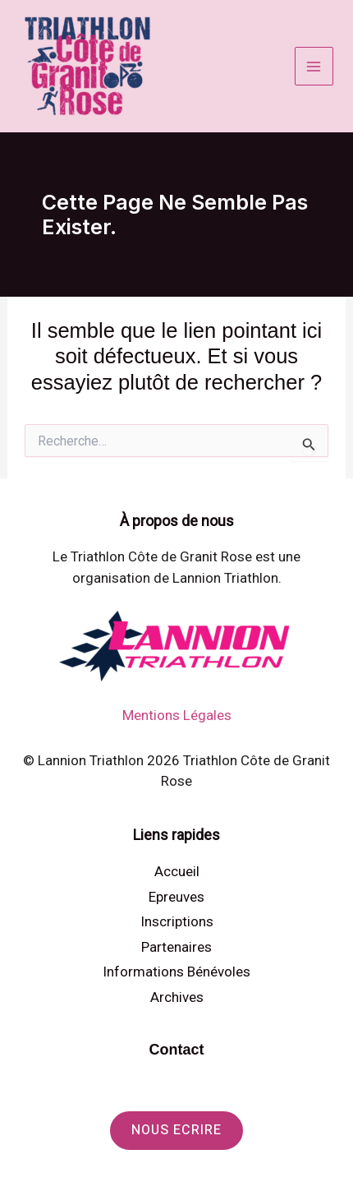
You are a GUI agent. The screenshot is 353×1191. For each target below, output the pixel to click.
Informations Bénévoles (176, 971)
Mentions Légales (177, 715)
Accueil (176, 871)
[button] (176, 1130)
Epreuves (176, 897)
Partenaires (176, 947)
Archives (177, 997)
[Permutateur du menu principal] (314, 66)
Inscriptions (176, 921)
